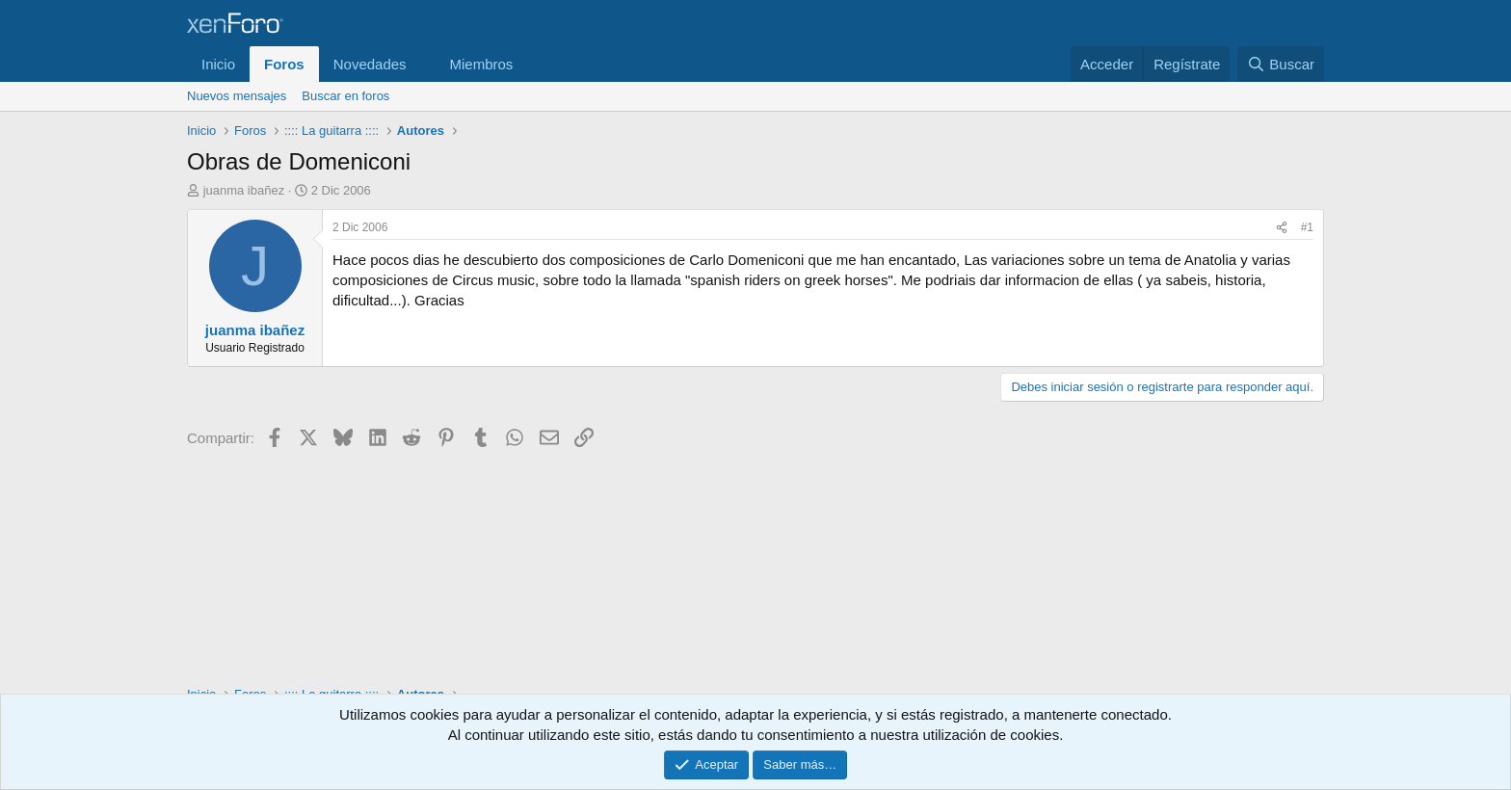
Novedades (370, 64)
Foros (284, 64)
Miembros (481, 64)
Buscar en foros (345, 96)
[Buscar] (1280, 64)
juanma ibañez (244, 190)
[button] (421, 64)
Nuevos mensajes (236, 96)
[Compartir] (1281, 228)
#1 (1307, 227)
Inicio (218, 64)
